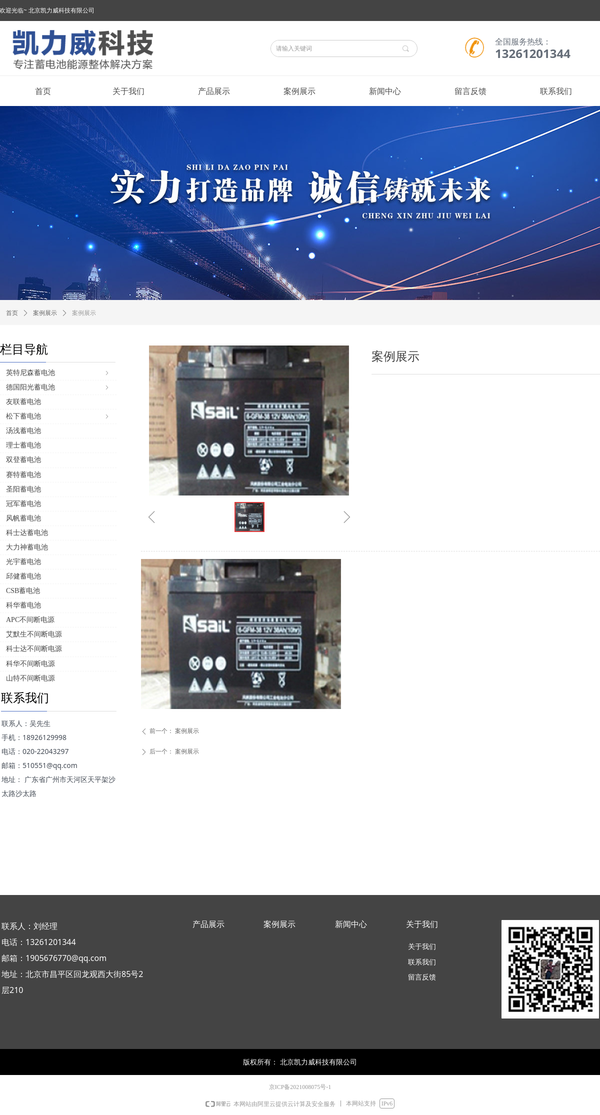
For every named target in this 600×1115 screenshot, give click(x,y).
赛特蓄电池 (23, 474)
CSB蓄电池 (23, 590)
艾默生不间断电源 (34, 634)
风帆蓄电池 (23, 518)
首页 (12, 313)
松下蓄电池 (58, 416)
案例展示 (45, 313)
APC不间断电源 (30, 620)
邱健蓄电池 (23, 576)
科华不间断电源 (30, 664)
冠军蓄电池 (23, 504)
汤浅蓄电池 (23, 430)
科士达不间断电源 (34, 648)
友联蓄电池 (23, 402)
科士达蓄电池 (27, 532)
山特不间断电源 (30, 678)
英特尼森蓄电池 (58, 372)
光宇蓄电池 (23, 562)
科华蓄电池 (23, 605)
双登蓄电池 (23, 460)
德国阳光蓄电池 (58, 387)
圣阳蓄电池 (23, 489)
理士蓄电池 (23, 445)
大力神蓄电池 (27, 547)
